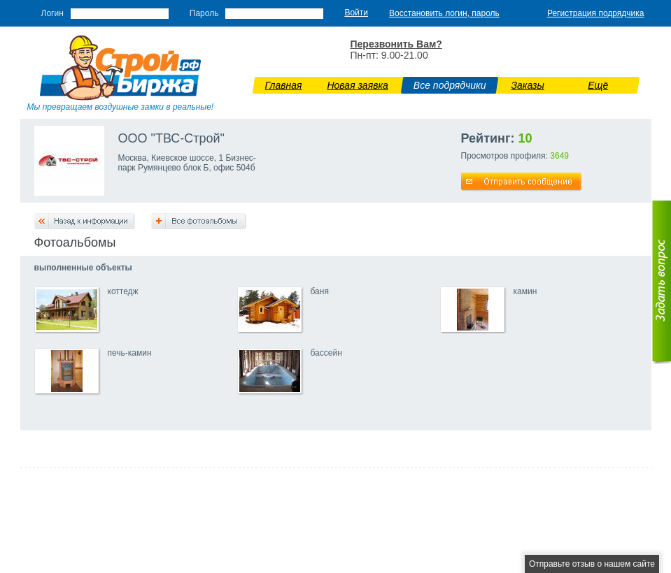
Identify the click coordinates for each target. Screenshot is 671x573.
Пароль (204, 13)
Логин (52, 13)
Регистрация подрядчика (595, 13)
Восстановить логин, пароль (444, 13)
